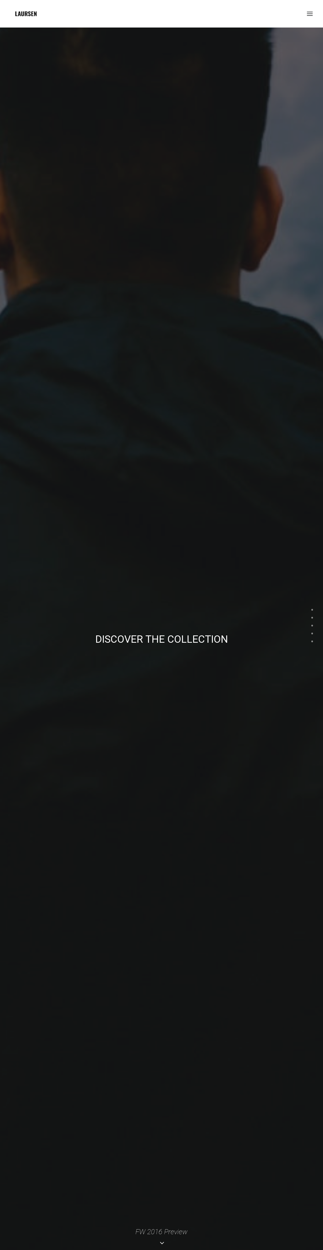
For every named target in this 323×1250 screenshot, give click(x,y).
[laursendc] (26, 14)
